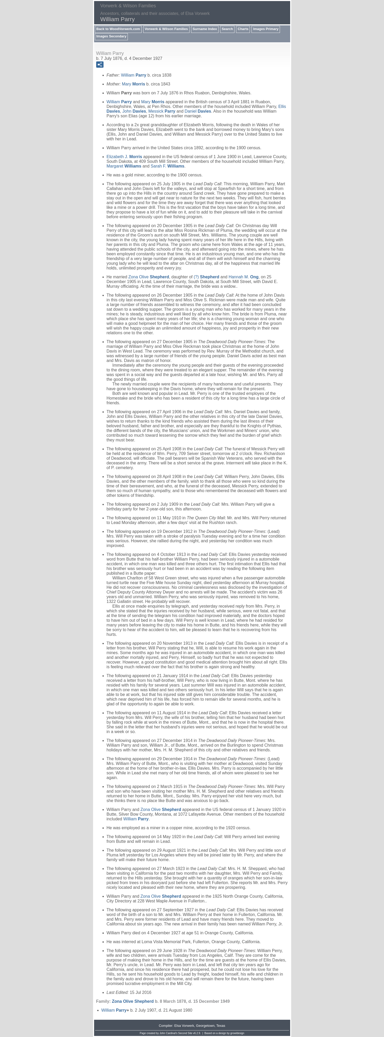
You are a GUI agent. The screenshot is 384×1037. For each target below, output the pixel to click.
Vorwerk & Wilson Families (166, 29)
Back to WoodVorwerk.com (118, 29)
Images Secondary (111, 36)
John (134, 111)
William (133, 75)
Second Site (185, 1033)
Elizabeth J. (124, 156)
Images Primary (265, 29)
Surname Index (205, 29)
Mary (133, 84)
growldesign (237, 1033)
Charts (243, 29)
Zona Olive (148, 277)
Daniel (198, 111)
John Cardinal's (168, 1033)
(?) (206, 277)
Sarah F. (167, 166)
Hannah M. (243, 277)
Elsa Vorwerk (184, 1026)
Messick (161, 111)
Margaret (124, 166)
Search (227, 29)
